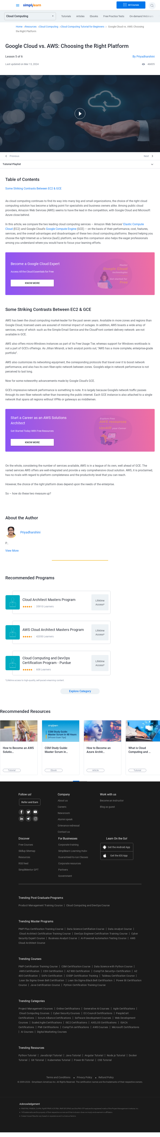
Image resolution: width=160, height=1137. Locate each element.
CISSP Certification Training (82, 980)
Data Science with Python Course (113, 971)
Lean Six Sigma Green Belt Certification (41, 985)
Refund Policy (106, 1082)
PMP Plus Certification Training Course (41, 933)
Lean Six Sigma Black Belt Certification (90, 985)
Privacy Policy (84, 1082)
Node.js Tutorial (116, 1060)
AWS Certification (29, 975)
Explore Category (80, 696)
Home (19, 26)
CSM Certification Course (76, 971)
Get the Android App (119, 851)
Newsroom (64, 817)
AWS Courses (100, 1031)
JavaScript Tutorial (51, 1060)
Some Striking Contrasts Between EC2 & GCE (33, 188)
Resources (31, 26)
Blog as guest (107, 811)
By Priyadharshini (144, 56)
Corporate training (68, 849)
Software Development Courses (93, 1022)
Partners (63, 874)
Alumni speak (65, 824)
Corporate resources (69, 868)
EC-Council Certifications (98, 1017)
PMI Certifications (48, 1031)
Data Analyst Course (120, 933)
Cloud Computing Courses (34, 1017)
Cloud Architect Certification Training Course (45, 938)
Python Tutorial (27, 1060)
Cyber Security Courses (66, 1017)
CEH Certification (53, 975)
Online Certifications (68, 1013)
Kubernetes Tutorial (59, 1064)
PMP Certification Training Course (38, 971)
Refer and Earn (29, 806)
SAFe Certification (52, 980)
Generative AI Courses (96, 1013)
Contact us (64, 836)
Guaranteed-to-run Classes (73, 861)
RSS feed (23, 868)
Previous (14, 156)
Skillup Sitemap (27, 855)
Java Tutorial (73, 1060)
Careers (62, 811)
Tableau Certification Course (118, 980)
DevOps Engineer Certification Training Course (100, 938)
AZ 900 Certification (78, 975)
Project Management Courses (36, 1013)
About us (63, 805)
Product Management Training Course (41, 910)
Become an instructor (112, 805)
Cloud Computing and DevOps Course (88, 910)
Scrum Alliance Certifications (54, 1022)
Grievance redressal (68, 830)
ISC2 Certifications (76, 1027)
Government (65, 880)
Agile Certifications (124, 1013)
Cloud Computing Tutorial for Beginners (82, 26)
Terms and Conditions (58, 1082)
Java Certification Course (45, 989)
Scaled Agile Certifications (47, 1027)
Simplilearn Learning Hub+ (72, 855)
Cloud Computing (48, 26)
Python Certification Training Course (85, 989)
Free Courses (26, 849)
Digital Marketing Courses (52, 1036)
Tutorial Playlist (12, 164)
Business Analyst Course (62, 942)
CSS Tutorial (105, 1064)
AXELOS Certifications (104, 1027)
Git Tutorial (37, 1064)
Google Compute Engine (61, 229)
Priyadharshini (30, 532)
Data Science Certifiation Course (85, 933)
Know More (32, 283)
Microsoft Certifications (125, 1031)
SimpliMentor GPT (28, 874)
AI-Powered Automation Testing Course (103, 942)
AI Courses (27, 1036)
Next (146, 156)
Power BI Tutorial (84, 1064)
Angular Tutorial (94, 1060)
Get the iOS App (119, 860)
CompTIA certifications (75, 1031)
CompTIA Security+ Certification (112, 975)
